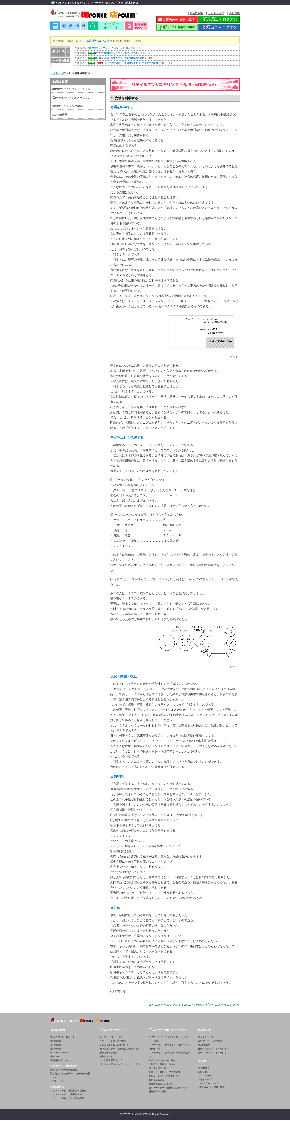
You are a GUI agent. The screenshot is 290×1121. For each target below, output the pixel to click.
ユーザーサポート (106, 27)
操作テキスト (106, 1057)
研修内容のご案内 (108, 1053)
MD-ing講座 (59, 115)
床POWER (55, 1049)
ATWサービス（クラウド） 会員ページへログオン (169, 1047)
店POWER (55, 1045)
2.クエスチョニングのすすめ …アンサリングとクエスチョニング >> (194, 1005)
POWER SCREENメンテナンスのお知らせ (116, 54)
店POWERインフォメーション (71, 98)
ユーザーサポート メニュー (113, 1038)
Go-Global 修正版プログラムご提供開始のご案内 (119, 59)
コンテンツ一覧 (206, 1038)
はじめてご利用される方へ (162, 1065)
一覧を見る (60, 61)
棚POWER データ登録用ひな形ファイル (120, 1049)
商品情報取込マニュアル (161, 1084)
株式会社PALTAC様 (97, 41)
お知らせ (202, 1072)
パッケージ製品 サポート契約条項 (67, 1099)
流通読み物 (196, 13)
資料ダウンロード (136, 27)
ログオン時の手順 (157, 1069)
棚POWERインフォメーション (103, 49)
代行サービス (57, 1082)
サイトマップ (216, 13)
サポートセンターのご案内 (113, 1041)
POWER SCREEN (59, 1053)
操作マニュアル (156, 1080)
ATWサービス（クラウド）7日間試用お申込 (169, 1055)
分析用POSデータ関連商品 (63, 1070)
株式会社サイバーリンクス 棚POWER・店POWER (98, 14)
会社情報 (234, 13)
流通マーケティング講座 (67, 106)
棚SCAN (54, 1057)
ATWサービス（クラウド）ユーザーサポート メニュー (169, 1040)
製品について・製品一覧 (62, 1038)
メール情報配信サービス (112, 1061)
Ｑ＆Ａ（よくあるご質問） (114, 1045)
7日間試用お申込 (177, 27)
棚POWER (55, 1041)
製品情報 (68, 27)
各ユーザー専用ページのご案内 (164, 1073)
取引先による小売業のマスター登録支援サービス (70, 1076)
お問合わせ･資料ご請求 (178, 20)
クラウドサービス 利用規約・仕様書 (68, 1091)
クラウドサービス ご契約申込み (66, 1095)
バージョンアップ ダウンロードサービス (120, 1065)
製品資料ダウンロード (61, 1061)
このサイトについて (208, 1084)
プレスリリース (206, 1076)
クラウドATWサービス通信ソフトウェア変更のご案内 (131, 64)
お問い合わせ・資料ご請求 (211, 1088)
